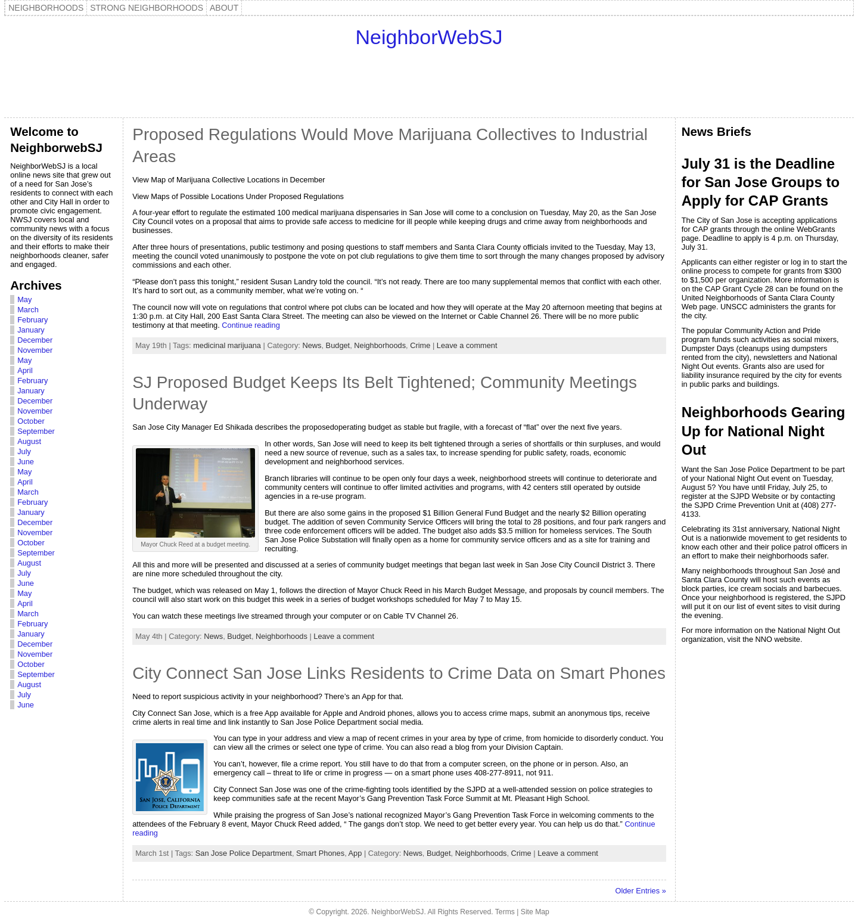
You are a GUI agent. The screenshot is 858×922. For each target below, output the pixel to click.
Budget (338, 345)
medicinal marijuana (227, 345)
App (355, 853)
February (32, 319)
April (25, 370)
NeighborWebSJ (429, 37)
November (34, 350)
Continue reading (250, 325)
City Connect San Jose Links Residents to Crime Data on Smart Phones (399, 673)
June (25, 461)
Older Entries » (640, 890)
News (311, 345)
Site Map (535, 912)
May (24, 299)
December (34, 340)
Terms (505, 912)
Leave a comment (467, 345)
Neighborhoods (380, 345)
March (28, 309)
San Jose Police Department (243, 853)
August (29, 441)
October (31, 421)
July (24, 451)
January (31, 329)
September (36, 431)
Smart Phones (320, 853)
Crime (420, 345)
